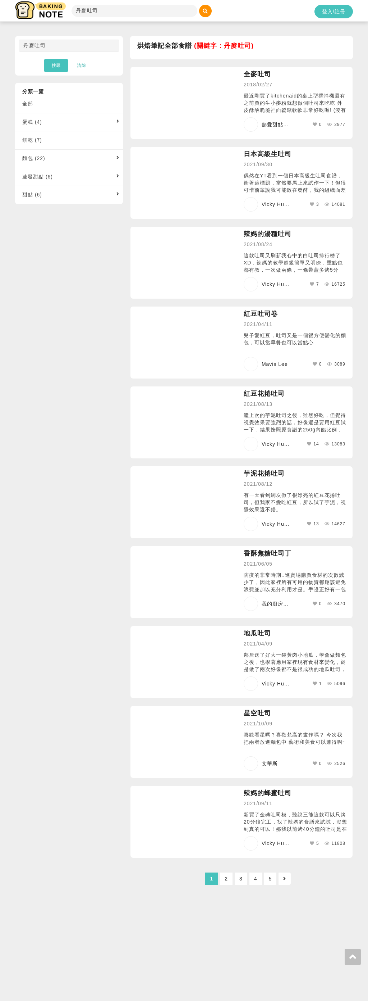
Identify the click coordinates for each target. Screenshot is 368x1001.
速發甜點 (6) (37, 177)
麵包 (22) (33, 158)
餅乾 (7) (32, 140)
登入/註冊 (333, 11)
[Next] (285, 879)
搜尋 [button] (56, 65)
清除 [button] (81, 65)
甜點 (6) (32, 195)
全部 (27, 104)
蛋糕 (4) (32, 122)
